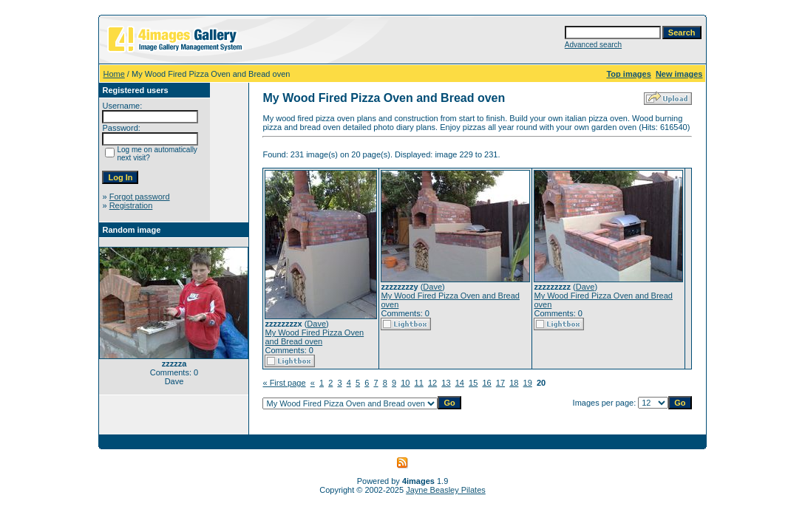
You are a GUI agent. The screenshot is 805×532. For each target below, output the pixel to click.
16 (486, 382)
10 (405, 382)
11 (419, 382)
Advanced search (593, 45)
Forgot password (139, 196)
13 (445, 382)
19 (527, 382)
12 (432, 382)
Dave (316, 323)
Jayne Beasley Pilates (446, 489)
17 (500, 382)
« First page (283, 382)
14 (459, 382)
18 (513, 382)
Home (113, 73)
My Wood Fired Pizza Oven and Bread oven (314, 337)
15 (473, 382)
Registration (131, 205)
